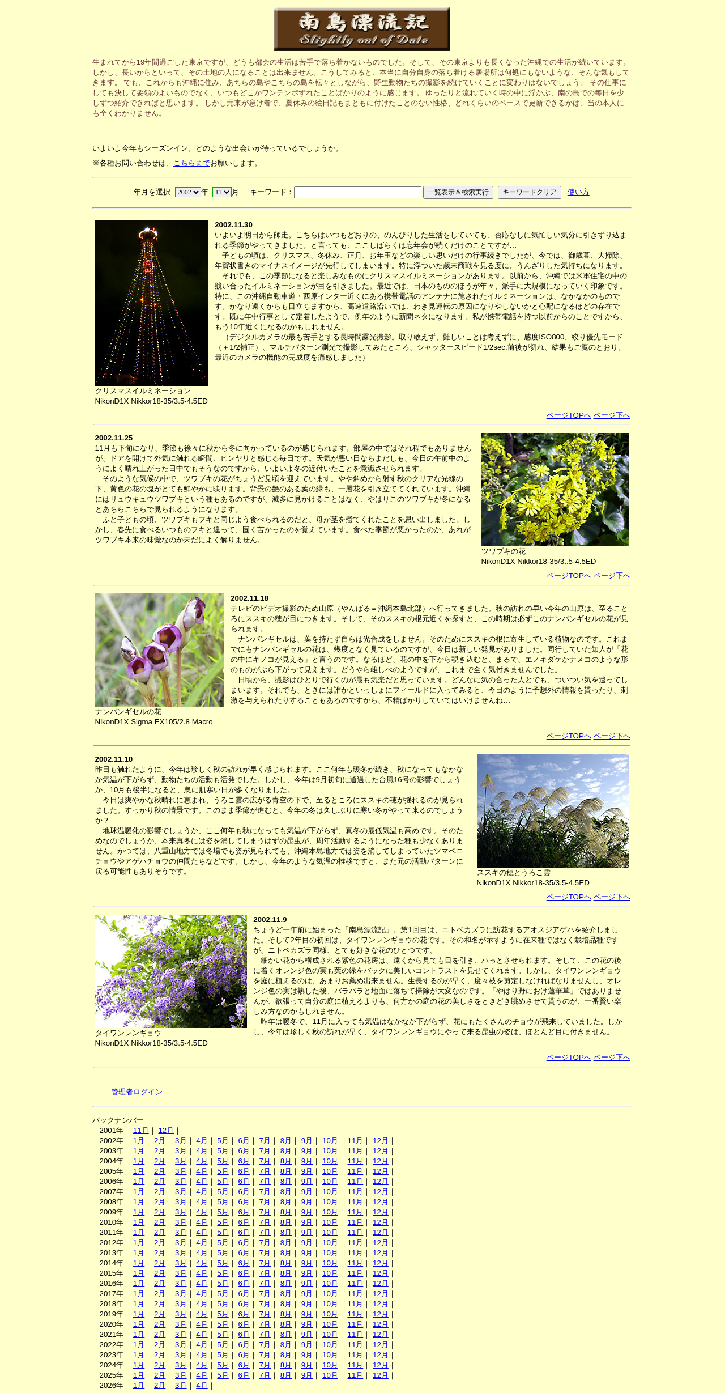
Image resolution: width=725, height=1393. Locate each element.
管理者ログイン (137, 1092)
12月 (166, 1130)
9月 (307, 1140)
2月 (159, 1140)
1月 (138, 1140)
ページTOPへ (569, 415)
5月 (222, 1140)
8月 (286, 1140)
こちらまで (191, 163)
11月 (141, 1130)
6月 (243, 1140)
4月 (201, 1140)
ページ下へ (612, 415)
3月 (180, 1140)
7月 (265, 1140)
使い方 (579, 192)
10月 (330, 1140)
